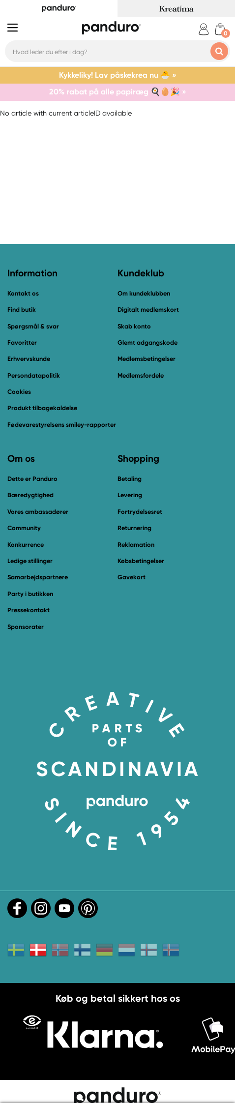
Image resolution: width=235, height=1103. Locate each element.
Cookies (19, 391)
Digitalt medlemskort (148, 309)
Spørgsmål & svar (33, 326)
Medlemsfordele (141, 375)
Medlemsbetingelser (147, 358)
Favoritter (22, 342)
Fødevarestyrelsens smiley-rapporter (61, 424)
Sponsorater (25, 626)
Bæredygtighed (30, 495)
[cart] (220, 29)
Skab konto (134, 326)
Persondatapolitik (33, 375)
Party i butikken (30, 593)
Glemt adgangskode (147, 342)
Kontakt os (23, 293)
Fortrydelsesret (140, 511)
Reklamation (136, 544)
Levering (130, 495)
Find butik (21, 309)
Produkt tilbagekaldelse (42, 408)
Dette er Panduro (32, 478)
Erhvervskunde (28, 358)
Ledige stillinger (30, 561)
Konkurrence (25, 544)
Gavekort (132, 577)
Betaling (130, 478)
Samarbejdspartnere (37, 577)
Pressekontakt (28, 610)
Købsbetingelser (141, 561)
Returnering (134, 528)
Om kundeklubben (144, 293)
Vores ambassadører (37, 511)
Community (24, 528)
